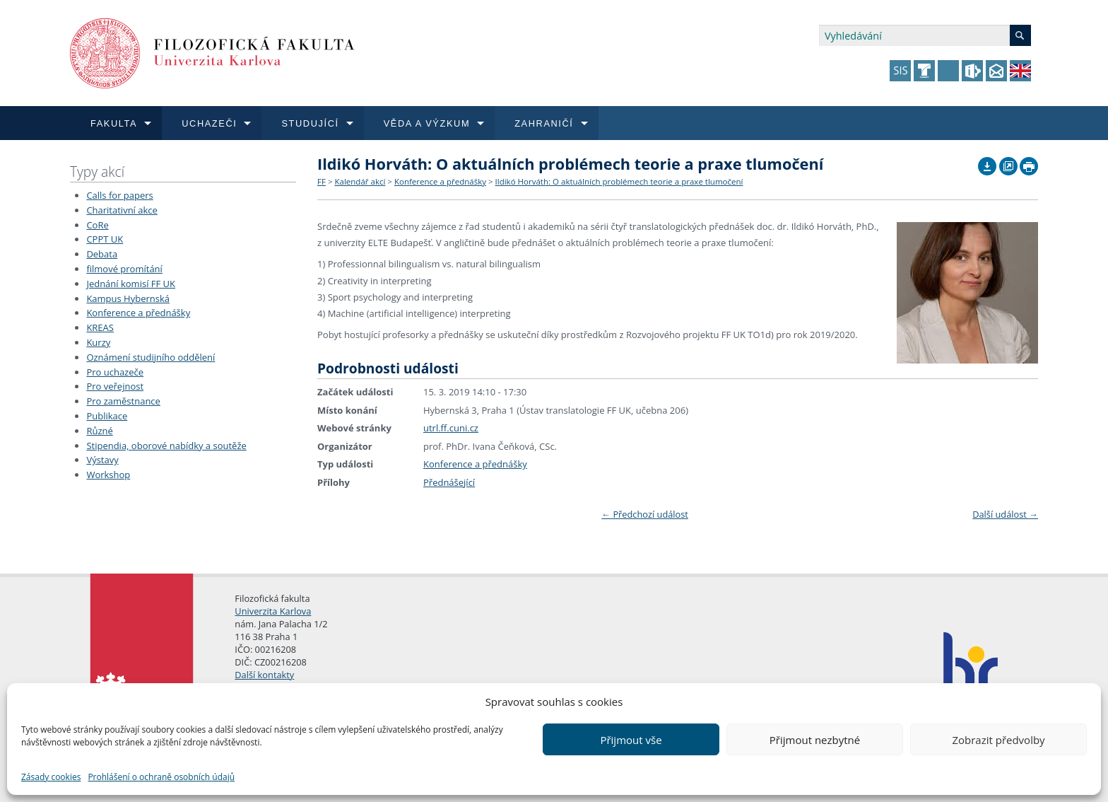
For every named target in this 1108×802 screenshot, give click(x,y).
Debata (101, 254)
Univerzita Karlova (273, 611)
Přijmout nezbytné (815, 740)
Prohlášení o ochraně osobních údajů (161, 777)
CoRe (97, 225)
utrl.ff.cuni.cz (450, 428)
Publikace (106, 415)
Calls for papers (119, 195)
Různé (99, 430)
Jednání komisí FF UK (130, 283)
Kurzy (98, 342)
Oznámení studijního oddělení (150, 357)
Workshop (108, 474)
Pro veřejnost (114, 386)
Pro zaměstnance (123, 401)
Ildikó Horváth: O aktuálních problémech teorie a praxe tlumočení (619, 181)
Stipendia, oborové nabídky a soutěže (166, 445)
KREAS (100, 327)
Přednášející (449, 482)
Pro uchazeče (114, 372)
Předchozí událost (644, 514)
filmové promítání (124, 268)
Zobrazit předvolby (998, 740)
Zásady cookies (51, 777)
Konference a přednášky (138, 312)
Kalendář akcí (359, 181)
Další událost (1005, 514)
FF (321, 181)
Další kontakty (264, 674)
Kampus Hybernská (128, 298)
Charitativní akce (121, 210)
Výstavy (102, 459)
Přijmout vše (630, 740)
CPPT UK (104, 239)
